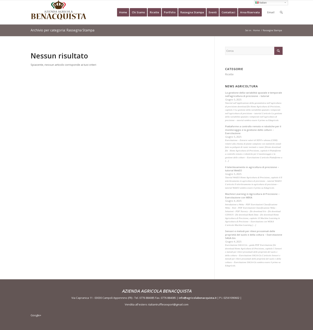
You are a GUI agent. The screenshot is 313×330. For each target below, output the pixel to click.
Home (256, 30)
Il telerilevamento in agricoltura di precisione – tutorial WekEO (252, 169)
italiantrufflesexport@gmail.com (168, 304)
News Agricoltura (241, 86)
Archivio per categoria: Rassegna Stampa (62, 30)
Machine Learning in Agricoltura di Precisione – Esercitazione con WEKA (252, 195)
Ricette (229, 74)
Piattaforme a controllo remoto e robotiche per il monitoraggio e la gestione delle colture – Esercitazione (253, 130)
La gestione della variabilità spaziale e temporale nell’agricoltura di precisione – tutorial (253, 94)
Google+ (36, 315)
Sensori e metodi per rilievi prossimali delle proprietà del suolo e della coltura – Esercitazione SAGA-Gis (253, 235)
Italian (261, 3)
